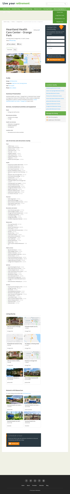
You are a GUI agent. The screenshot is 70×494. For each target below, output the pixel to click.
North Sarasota (28, 409)
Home (23, 485)
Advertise (41, 485)
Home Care (60, 12)
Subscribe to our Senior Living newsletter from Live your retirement (56, 56)
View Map (13, 40)
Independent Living (27, 9)
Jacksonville (10, 382)
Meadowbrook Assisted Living (14, 343)
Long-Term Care (60, 15)
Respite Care (60, 22)
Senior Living (6, 9)
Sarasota (9, 425)
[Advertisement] (39, 15)
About (28, 485)
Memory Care (37, 9)
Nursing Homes (48, 9)
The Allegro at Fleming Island (32, 343)
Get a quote (11, 85)
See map (38, 70)
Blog (8, 12)
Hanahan (27, 425)
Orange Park (10, 331)
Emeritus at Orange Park (31, 360)
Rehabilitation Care (60, 18)
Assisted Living (16, 9)
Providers (34, 485)
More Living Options (60, 9)
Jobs (4, 12)
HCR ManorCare (13, 81)
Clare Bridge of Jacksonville (31, 378)
